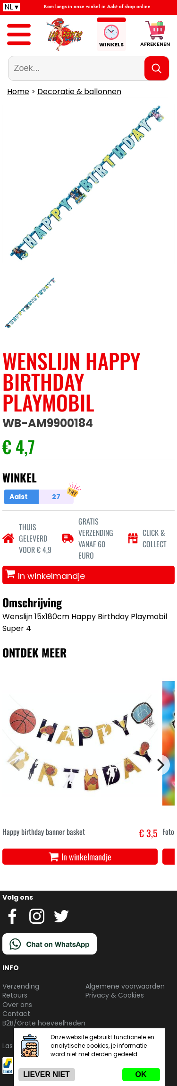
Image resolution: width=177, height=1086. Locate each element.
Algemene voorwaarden (125, 986)
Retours (14, 995)
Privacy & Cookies (114, 995)
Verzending (20, 986)
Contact (16, 1013)
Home (18, 91)
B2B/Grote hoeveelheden (43, 1023)
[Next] (159, 764)
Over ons (17, 1004)
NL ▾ (11, 7)
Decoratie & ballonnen (79, 91)
